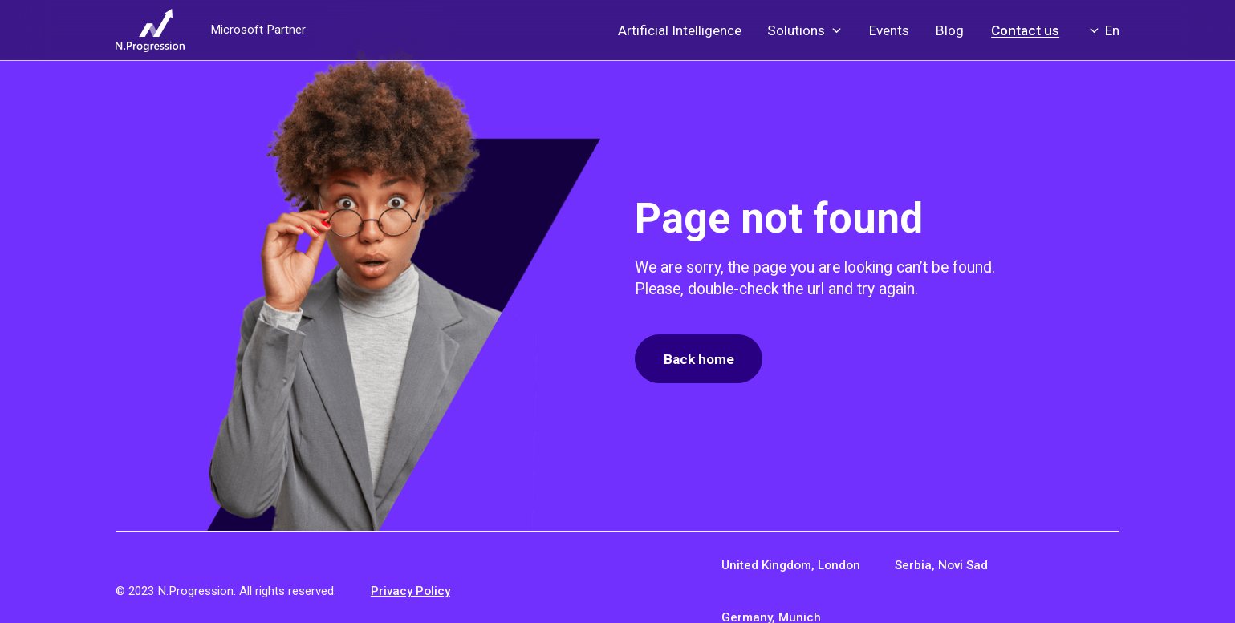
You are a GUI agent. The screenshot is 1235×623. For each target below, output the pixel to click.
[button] (805, 30)
